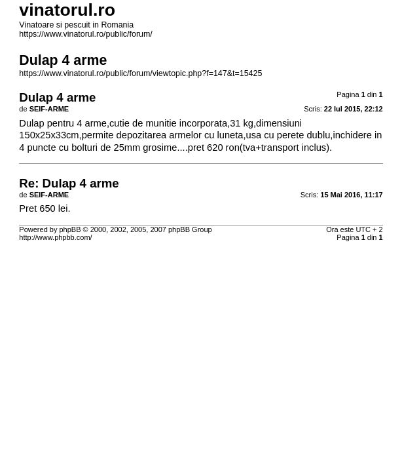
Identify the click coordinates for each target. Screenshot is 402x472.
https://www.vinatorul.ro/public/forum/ (85, 34)
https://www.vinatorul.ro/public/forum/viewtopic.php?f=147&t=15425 (140, 73)
